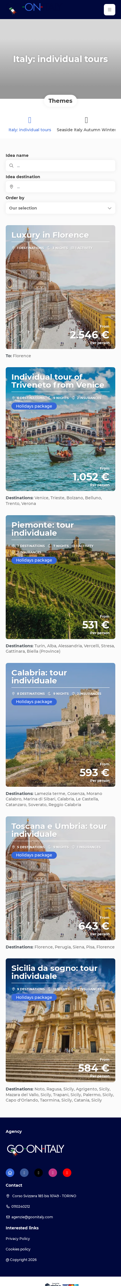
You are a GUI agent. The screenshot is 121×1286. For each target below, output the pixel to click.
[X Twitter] (38, 1172)
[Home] (10, 1172)
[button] (109, 9)
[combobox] (60, 186)
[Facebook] (24, 1172)
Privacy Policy (18, 1238)
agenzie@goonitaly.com (32, 1217)
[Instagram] (53, 1172)
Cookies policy (18, 1249)
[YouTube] (67, 1172)
